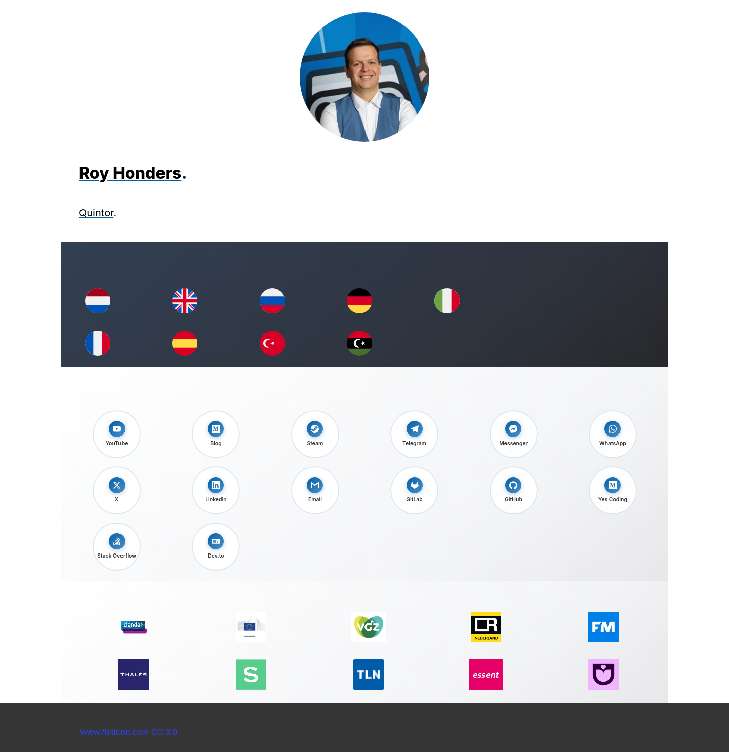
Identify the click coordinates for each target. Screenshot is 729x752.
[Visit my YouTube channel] (117, 434)
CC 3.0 (164, 732)
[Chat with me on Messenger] (514, 434)
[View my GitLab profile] (414, 490)
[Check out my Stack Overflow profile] (117, 547)
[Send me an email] (315, 490)
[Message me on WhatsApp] (613, 434)
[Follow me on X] (117, 490)
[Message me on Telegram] (414, 434)
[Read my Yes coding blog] (613, 490)
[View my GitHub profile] (514, 490)
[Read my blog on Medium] (216, 434)
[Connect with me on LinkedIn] (216, 490)
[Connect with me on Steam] (315, 434)
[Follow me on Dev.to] (216, 547)
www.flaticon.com (114, 732)
